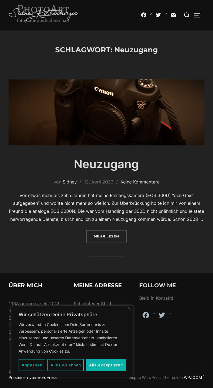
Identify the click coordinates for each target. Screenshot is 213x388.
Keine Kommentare (140, 182)
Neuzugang (106, 164)
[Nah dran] (129, 308)
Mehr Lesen (110, 235)
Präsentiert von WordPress (34, 377)
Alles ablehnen (65, 365)
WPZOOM (194, 377)
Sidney (70, 182)
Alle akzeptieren (106, 365)
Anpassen (32, 365)
